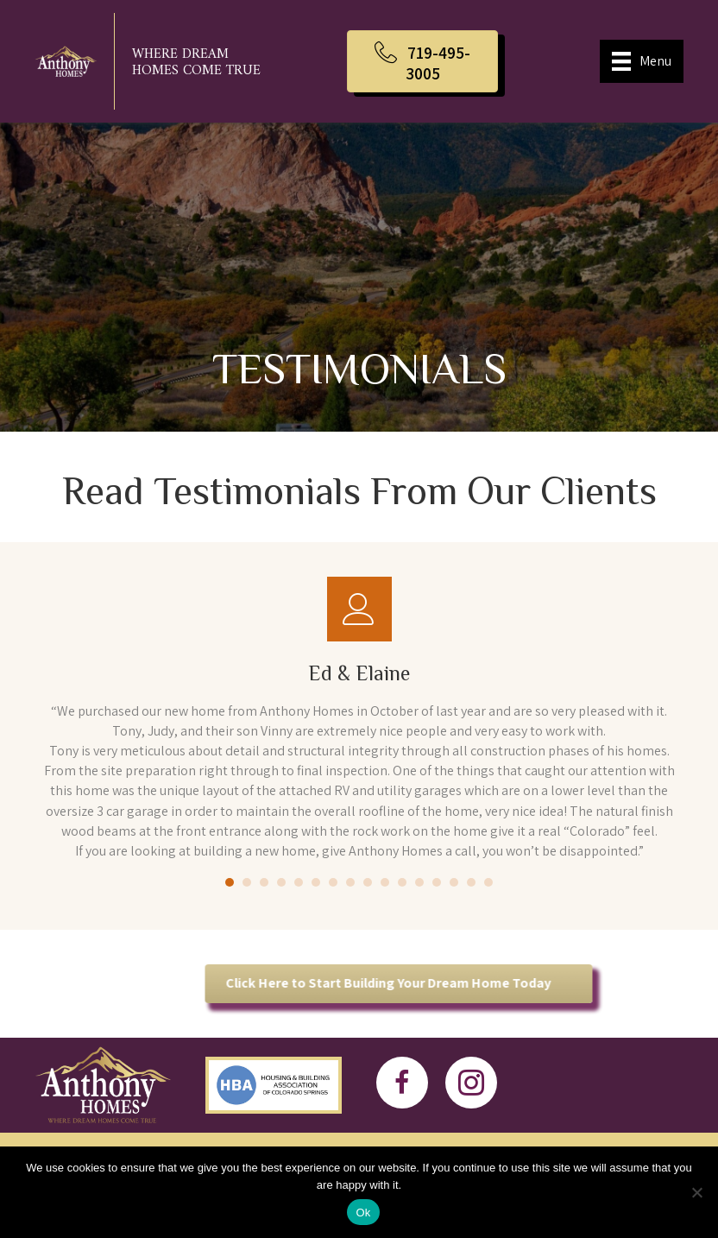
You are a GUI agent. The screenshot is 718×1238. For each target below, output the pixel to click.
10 (385, 882)
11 (402, 882)
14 (454, 882)
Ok (363, 1212)
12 (419, 882)
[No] (696, 1192)
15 (471, 882)
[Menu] (641, 61)
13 (436, 882)
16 (488, 882)
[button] (422, 61)
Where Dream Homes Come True (196, 62)
